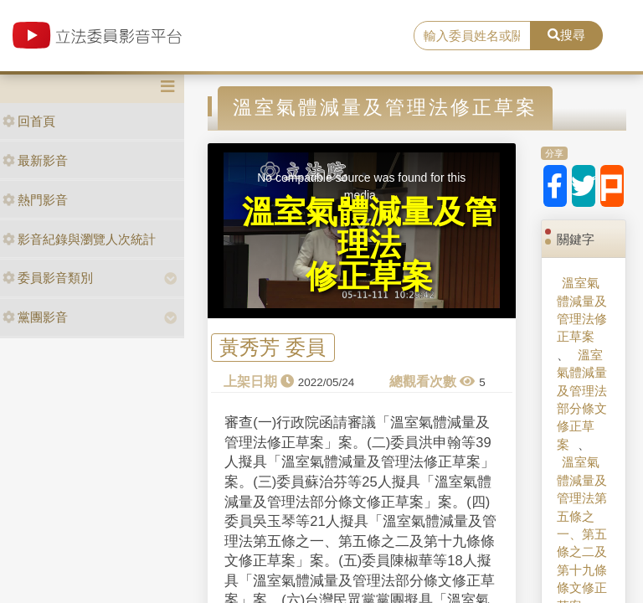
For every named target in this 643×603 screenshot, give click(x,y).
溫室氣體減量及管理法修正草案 (582, 309)
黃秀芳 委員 (272, 348)
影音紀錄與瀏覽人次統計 (79, 239)
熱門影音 (35, 200)
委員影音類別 (48, 278)
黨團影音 (35, 317)
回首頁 (29, 121)
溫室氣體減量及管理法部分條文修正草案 (582, 399)
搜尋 (566, 35)
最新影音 (35, 160)
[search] (472, 36)
